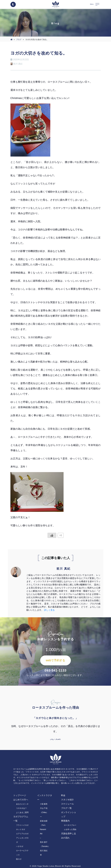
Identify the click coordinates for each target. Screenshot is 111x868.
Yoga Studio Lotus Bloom (49, 866)
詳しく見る (49, 610)
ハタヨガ (19, 846)
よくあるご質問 (22, 812)
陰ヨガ (18, 859)
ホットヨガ (20, 829)
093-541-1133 (55, 670)
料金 (63, 795)
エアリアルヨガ (22, 834)
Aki (41, 834)
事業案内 (65, 821)
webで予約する (55, 660)
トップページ (19, 795)
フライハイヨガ (22, 825)
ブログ (18, 39)
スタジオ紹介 (67, 799)
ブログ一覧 (66, 808)
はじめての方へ (20, 799)
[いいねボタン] (51, 535)
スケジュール (67, 804)
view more (55, 739)
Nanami (43, 829)
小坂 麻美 (44, 804)
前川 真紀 (44, 851)
